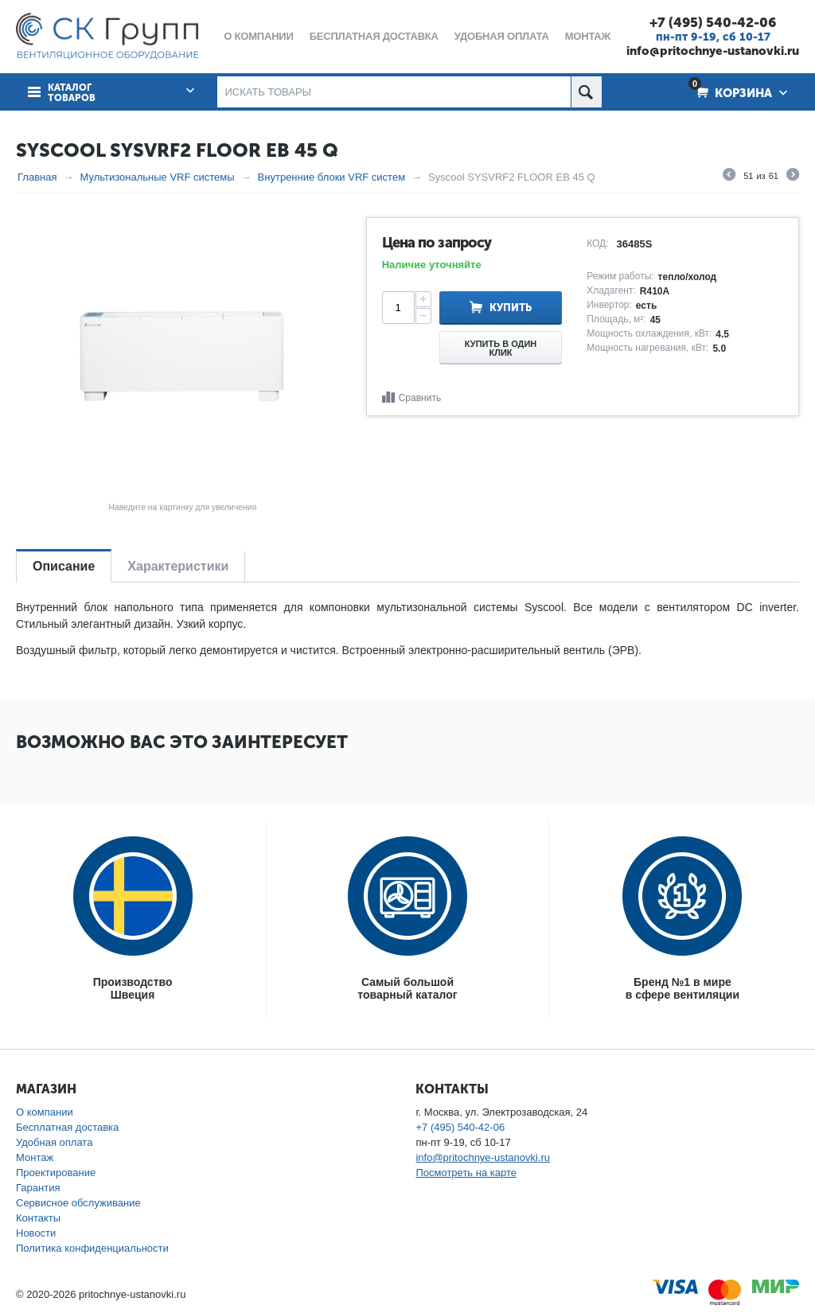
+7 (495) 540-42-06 (712, 22)
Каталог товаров (72, 93)
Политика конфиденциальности (92, 1248)
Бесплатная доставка (67, 1127)
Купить (510, 308)
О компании (44, 1112)
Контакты (38, 1218)
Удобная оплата (54, 1142)
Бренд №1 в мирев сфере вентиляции (682, 988)
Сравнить (420, 397)
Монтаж (34, 1157)
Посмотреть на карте (465, 1173)
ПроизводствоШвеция (133, 988)
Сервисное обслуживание (78, 1203)
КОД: (597, 243)
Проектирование (56, 1173)
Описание (64, 566)
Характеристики (177, 566)
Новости (36, 1233)
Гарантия (38, 1188)
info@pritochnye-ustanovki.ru (712, 51)
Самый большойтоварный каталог (407, 988)
